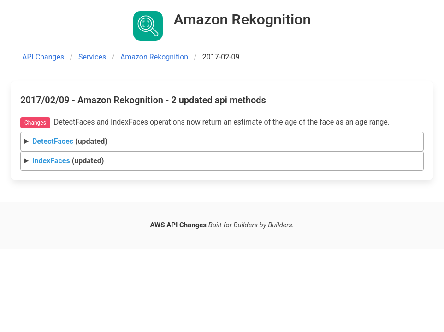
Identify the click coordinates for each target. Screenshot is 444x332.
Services (92, 57)
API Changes (43, 57)
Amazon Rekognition (154, 57)
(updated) (69, 141)
